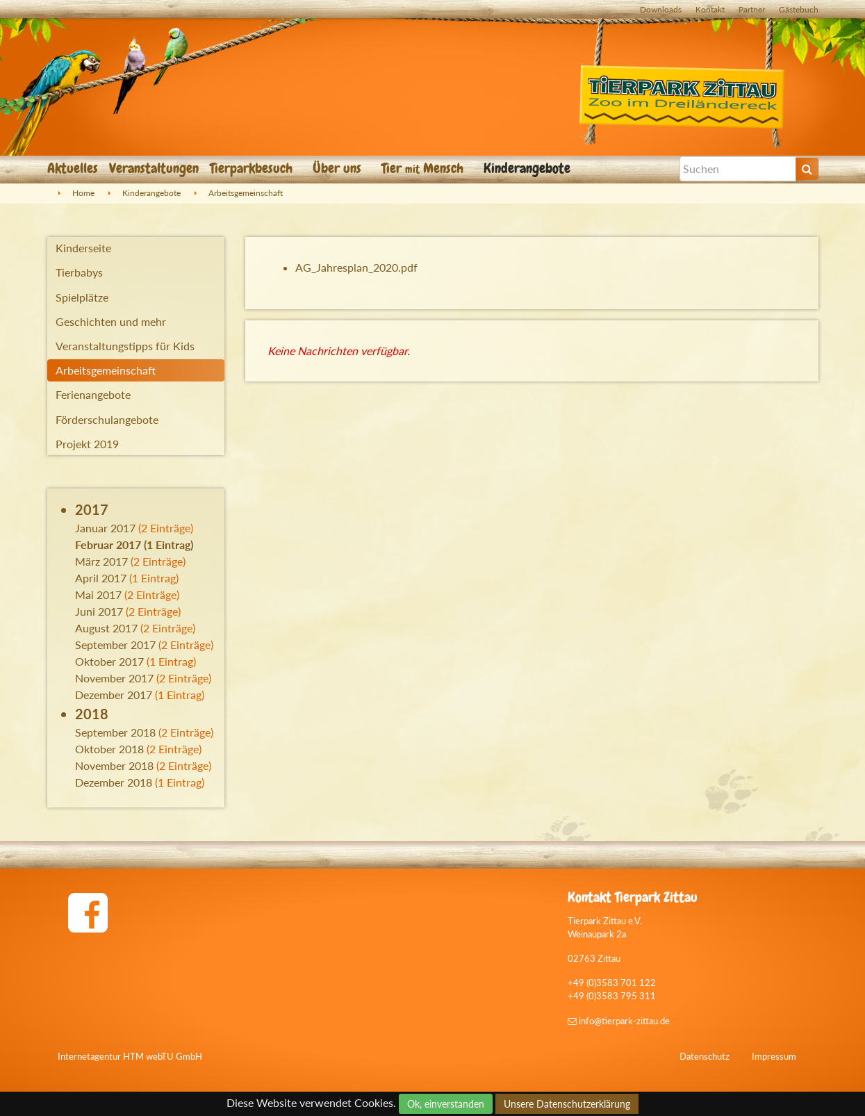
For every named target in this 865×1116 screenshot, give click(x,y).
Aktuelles (72, 168)
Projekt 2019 (87, 443)
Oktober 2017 (109, 661)
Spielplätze (82, 297)
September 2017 (115, 644)
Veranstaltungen (154, 168)
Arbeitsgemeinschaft (245, 193)
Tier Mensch (424, 168)
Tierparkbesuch (253, 168)
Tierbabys (79, 272)
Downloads (661, 9)
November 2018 (114, 765)
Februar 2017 (108, 544)
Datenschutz (704, 1056)
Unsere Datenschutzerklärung (567, 1104)
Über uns (339, 168)
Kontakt (710, 9)
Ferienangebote (93, 394)
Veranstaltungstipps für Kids (125, 345)
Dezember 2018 (113, 782)
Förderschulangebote (107, 419)
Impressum (774, 1056)
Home (83, 193)
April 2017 (100, 577)
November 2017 (114, 677)
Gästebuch (798, 9)
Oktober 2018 (109, 748)
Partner (752, 9)
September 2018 (115, 732)
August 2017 (106, 627)
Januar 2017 (105, 527)
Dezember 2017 (113, 694)
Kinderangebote (529, 168)
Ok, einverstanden (445, 1104)
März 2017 (101, 561)
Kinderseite (83, 247)
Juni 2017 (99, 611)
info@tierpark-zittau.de (619, 1020)
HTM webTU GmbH (162, 1056)
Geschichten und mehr (111, 321)
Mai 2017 (98, 594)
